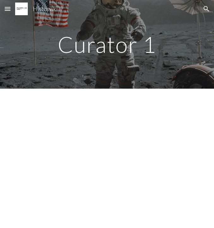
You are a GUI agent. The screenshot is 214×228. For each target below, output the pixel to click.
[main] (107, 44)
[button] (7, 8)
